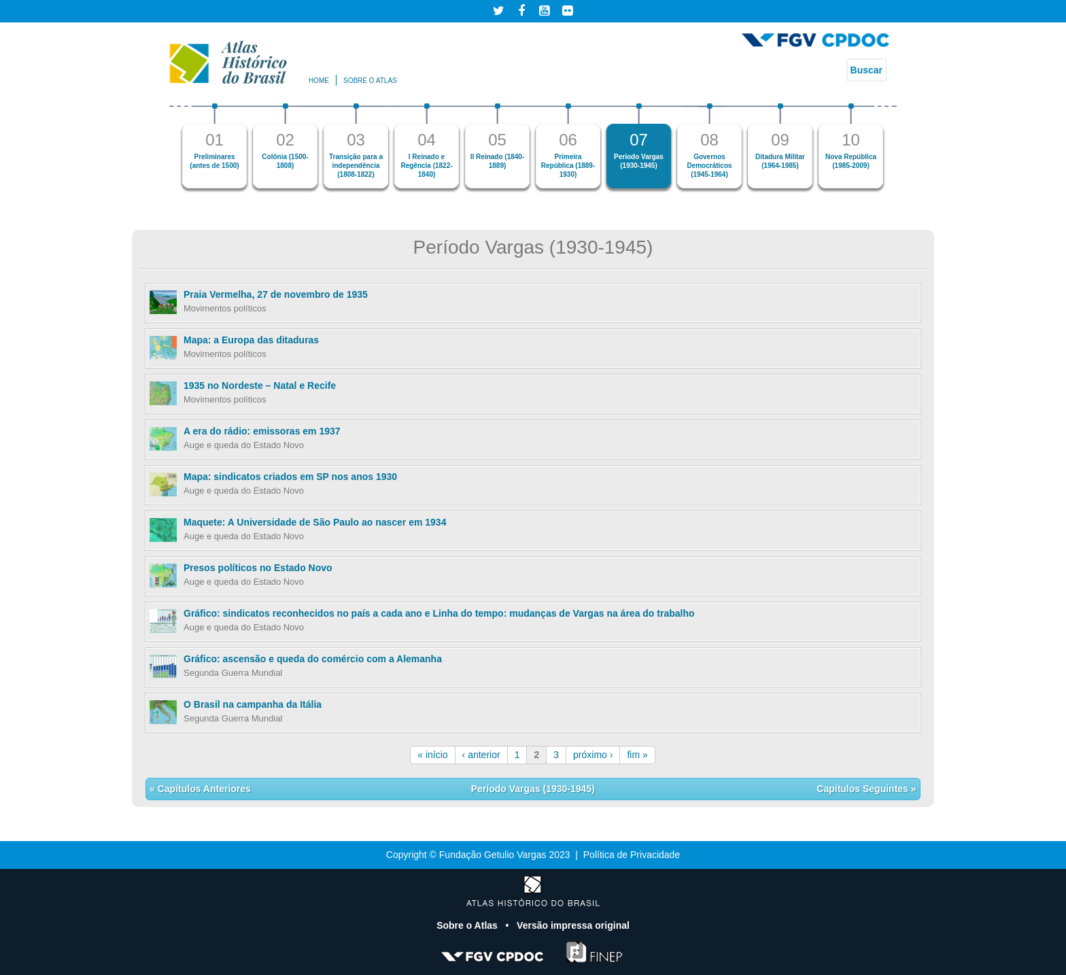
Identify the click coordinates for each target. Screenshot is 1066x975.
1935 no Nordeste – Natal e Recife (260, 385)
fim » (637, 754)
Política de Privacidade (631, 854)
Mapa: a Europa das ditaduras (251, 340)
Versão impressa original (573, 925)
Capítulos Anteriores (203, 788)
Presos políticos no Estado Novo (258, 567)
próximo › (593, 754)
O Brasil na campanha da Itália (253, 704)
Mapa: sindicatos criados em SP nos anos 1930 (290, 476)
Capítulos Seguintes (863, 788)
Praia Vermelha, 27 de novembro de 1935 (276, 294)
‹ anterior (481, 754)
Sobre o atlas (370, 80)
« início (432, 754)
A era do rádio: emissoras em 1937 (262, 431)
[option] (214, 145)
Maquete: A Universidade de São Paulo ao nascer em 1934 (315, 522)
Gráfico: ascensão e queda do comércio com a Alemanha (313, 658)
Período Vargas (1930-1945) (533, 788)
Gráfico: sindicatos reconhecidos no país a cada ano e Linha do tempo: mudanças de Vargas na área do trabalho (439, 613)
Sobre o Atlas (468, 925)
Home (319, 80)
